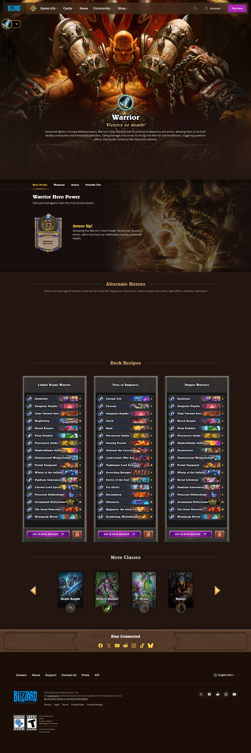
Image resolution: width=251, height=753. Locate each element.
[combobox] (10, 24)
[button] (48, 534)
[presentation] (14, 8)
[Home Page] (32, 8)
